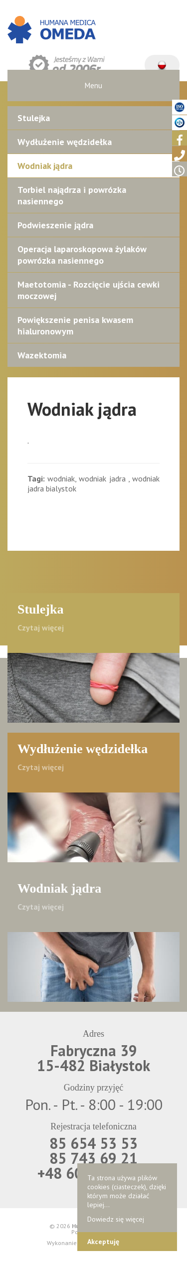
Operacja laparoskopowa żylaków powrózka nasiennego (82, 254)
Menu (93, 85)
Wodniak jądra (44, 165)
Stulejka (33, 118)
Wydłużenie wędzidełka (64, 142)
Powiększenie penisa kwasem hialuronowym (75, 325)
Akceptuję (103, 1241)
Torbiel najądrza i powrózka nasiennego (71, 195)
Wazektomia (41, 355)
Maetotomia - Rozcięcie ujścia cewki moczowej (88, 290)
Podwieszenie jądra (55, 225)
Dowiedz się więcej (115, 1219)
